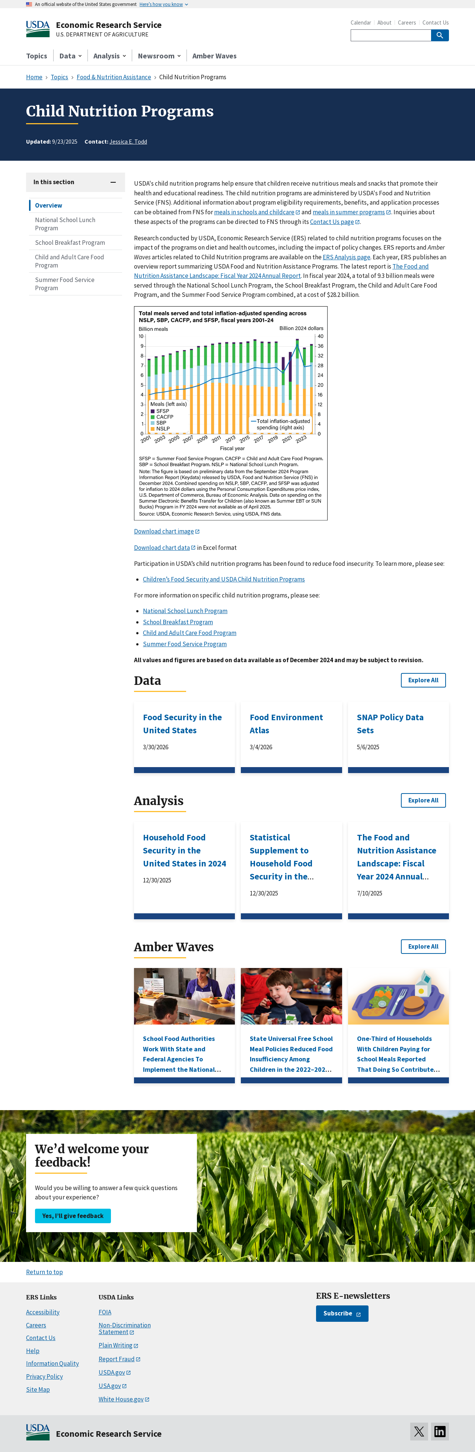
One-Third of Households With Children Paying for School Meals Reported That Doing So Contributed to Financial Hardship (397, 1059)
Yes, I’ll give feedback (72, 1216)
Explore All (423, 680)
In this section (54, 182)
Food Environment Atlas (286, 723)
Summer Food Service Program (65, 284)
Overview (48, 205)
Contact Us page (332, 222)
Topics (36, 55)
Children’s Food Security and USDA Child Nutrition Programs (224, 579)
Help (32, 1351)
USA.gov (110, 1386)
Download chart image (164, 531)
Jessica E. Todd (128, 141)
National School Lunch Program (65, 224)
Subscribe (337, 1313)
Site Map (38, 1389)
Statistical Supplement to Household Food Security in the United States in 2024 (291, 863)
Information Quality (52, 1363)
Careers (407, 22)
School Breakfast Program (70, 242)
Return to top (44, 1272)
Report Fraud (117, 1359)
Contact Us (436, 22)
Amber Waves (214, 55)
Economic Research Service (109, 24)
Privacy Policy (44, 1376)
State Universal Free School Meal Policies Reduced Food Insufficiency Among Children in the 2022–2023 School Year (291, 1059)
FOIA (105, 1312)
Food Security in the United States (182, 723)
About (384, 22)
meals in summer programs (349, 212)
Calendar (361, 22)
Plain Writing (116, 1345)
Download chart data (162, 548)
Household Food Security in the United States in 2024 (184, 850)
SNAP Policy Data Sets (390, 723)
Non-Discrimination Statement (125, 1328)
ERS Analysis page (346, 257)
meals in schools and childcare (254, 212)
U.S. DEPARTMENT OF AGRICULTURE (102, 34)
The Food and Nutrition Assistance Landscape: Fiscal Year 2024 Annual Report (396, 863)
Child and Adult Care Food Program (69, 261)
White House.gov (121, 1399)
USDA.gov (112, 1372)
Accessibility (43, 1312)
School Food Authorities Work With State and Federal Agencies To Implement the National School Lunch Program (179, 1059)
